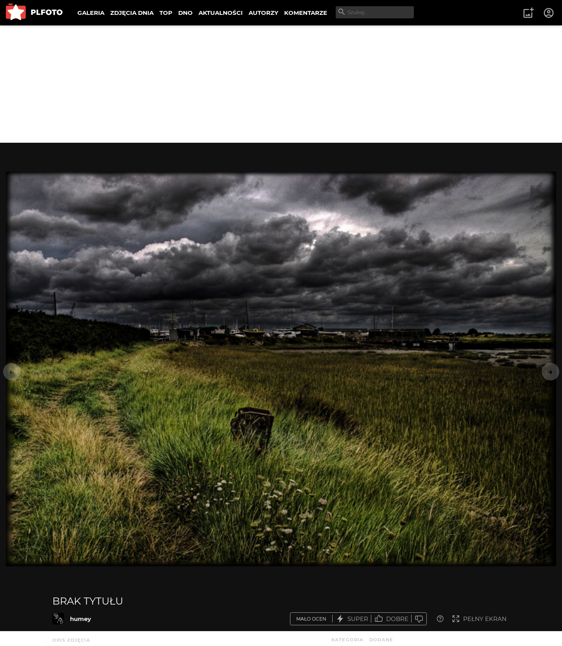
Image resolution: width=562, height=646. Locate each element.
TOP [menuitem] (165, 12)
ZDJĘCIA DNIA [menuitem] (132, 12)
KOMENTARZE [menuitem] (305, 12)
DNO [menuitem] (185, 12)
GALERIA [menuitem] (90, 12)
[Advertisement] (281, 84)
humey (80, 619)
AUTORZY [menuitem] (263, 12)
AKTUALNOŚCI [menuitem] (221, 12)
